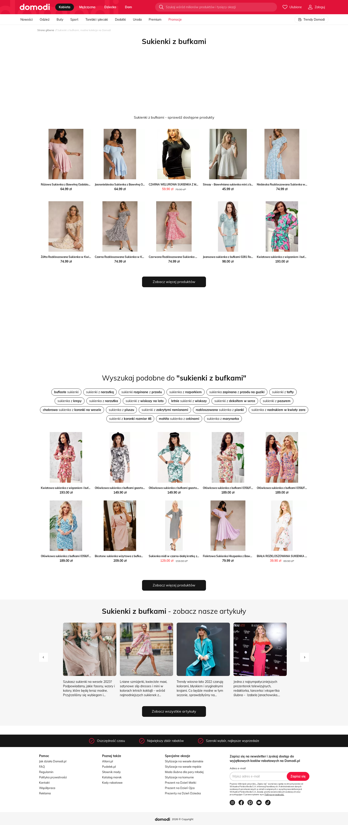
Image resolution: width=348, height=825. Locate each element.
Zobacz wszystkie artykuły (174, 711)
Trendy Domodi (311, 20)
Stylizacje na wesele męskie (183, 766)
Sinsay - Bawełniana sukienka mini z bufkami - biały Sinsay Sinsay (245, 184)
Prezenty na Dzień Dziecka (183, 793)
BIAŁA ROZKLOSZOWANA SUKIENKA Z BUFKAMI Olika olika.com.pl (299, 556)
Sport (74, 20)
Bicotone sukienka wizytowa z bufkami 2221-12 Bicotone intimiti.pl (137, 556)
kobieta (64, 7)
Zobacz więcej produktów (174, 281)
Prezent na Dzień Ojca (180, 788)
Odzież (44, 20)
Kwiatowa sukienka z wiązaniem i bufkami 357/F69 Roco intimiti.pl (83, 488)
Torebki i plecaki (96, 20)
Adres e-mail (238, 768)
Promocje (175, 20)
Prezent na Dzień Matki (180, 782)
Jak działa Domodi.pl (52, 761)
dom (128, 7)
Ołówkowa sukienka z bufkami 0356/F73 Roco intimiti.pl (76, 556)
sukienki (66, 392)
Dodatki (120, 20)
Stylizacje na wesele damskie (184, 761)
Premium (155, 20)
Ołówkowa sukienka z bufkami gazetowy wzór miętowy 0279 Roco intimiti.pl (197, 488)
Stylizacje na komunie (179, 777)
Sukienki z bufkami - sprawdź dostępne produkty (174, 117)
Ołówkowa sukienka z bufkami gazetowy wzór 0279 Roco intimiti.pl (137, 488)
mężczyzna (87, 7)
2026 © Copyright (182, 819)
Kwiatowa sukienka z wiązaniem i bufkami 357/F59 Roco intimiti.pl (299, 257)
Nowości (26, 20)
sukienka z (185, 392)
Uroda (137, 20)
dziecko (110, 7)
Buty (60, 20)
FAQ (42, 766)
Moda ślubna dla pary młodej (184, 772)
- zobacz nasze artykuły (174, 611)
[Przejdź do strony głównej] (35, 7)
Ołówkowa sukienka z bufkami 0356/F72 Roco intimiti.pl (292, 488)
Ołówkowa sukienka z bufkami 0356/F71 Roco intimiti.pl (238, 488)
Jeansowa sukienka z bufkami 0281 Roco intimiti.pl (234, 257)
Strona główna (45, 30)
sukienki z (100, 392)
